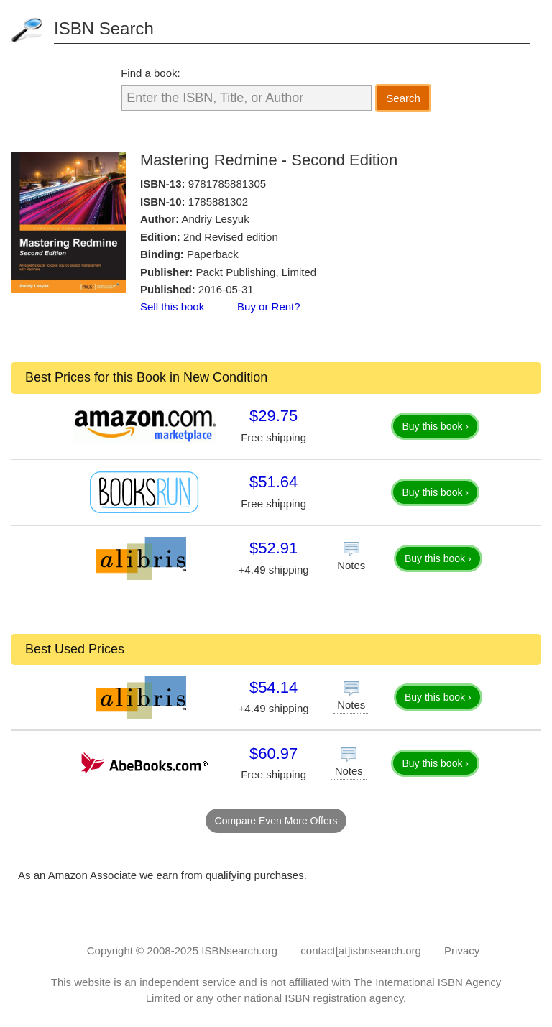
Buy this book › (435, 426)
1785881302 (218, 201)
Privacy (461, 950)
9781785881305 (227, 184)
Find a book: (150, 73)
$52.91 (273, 548)
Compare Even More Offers (276, 820)
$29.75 (273, 416)
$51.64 (273, 482)
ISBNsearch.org (239, 950)
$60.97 (273, 754)
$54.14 (273, 687)
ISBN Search (104, 28)
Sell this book (172, 306)
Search (403, 98)
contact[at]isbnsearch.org (360, 950)
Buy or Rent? (268, 306)
